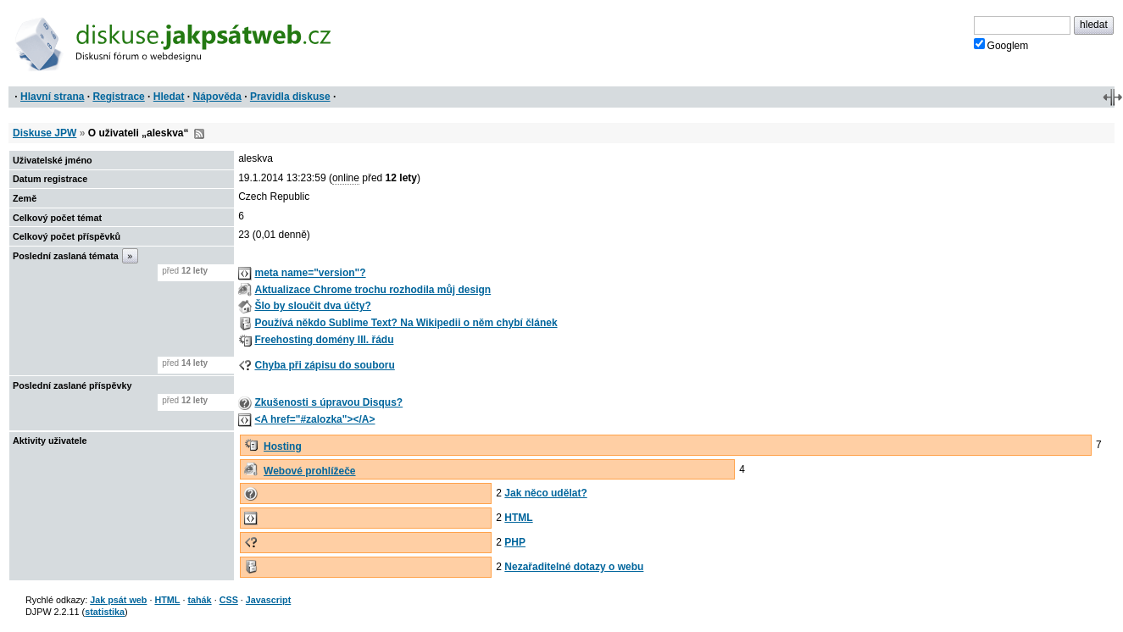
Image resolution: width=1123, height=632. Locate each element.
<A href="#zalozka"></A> (314, 419)
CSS (229, 600)
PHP (514, 542)
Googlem (1001, 45)
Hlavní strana (52, 97)
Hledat (169, 97)
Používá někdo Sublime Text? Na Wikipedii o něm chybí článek (405, 323)
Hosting (283, 446)
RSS (199, 134)
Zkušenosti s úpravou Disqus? (328, 402)
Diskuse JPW (44, 133)
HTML (518, 518)
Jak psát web (118, 600)
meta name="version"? (309, 273)
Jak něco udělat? (545, 493)
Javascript (268, 600)
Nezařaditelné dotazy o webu (573, 567)
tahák (199, 600)
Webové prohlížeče (309, 471)
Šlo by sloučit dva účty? (312, 306)
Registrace (118, 97)
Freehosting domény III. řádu (323, 340)
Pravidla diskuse (290, 97)
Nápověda (217, 97)
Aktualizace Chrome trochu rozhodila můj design (372, 290)
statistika (105, 612)
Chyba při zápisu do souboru (324, 365)
